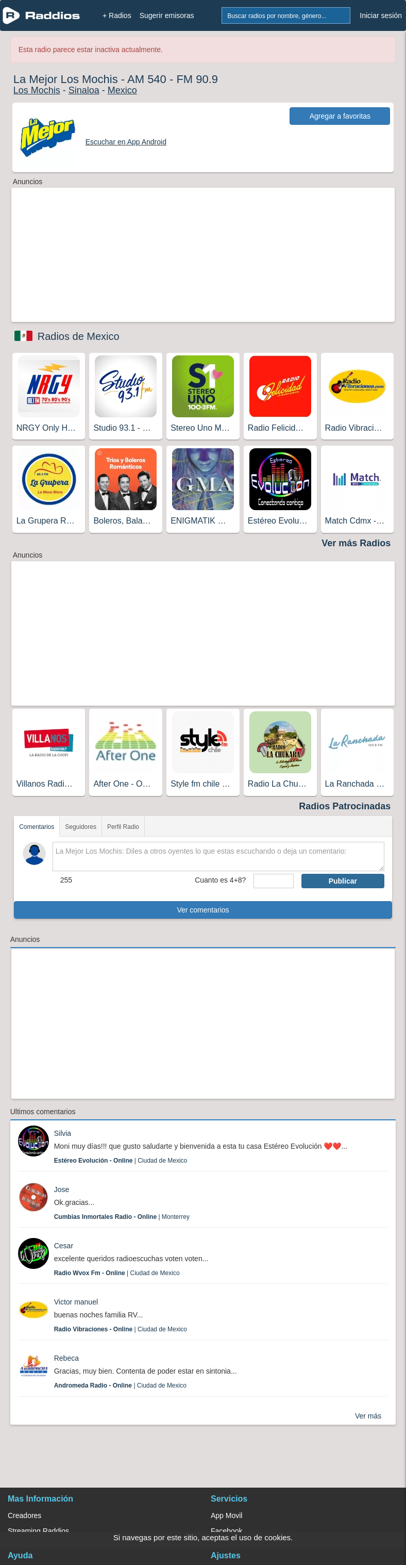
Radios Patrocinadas (345, 806)
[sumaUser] (273, 881)
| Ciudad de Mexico (121, 1160)
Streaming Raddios (38, 1531)
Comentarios (36, 826)
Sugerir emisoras (167, 15)
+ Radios (117, 15)
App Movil (226, 1515)
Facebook (226, 1531)
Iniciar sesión (381, 15)
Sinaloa (84, 90)
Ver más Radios (356, 543)
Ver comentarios (203, 910)
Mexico (122, 90)
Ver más (368, 1416)
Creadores (24, 1515)
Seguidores (80, 826)
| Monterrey (122, 1216)
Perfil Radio (123, 826)
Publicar (343, 881)
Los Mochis (36, 90)
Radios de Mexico (79, 336)
